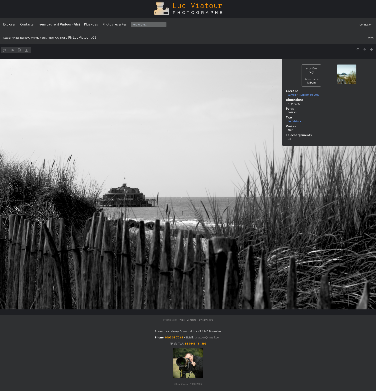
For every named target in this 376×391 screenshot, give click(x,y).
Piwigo (181, 319)
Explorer (9, 24)
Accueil (7, 37)
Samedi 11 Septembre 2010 (303, 94)
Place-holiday (21, 37)
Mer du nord (38, 37)
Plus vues (91, 24)
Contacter (27, 24)
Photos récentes (114, 24)
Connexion (366, 24)
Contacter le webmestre (200, 319)
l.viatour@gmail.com (207, 337)
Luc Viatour (294, 121)
